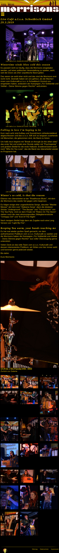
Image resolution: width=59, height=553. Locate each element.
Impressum (55, 549)
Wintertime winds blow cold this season (25, 64)
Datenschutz (44, 549)
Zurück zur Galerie (9, 371)
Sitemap (35, 549)
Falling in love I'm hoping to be (21, 130)
